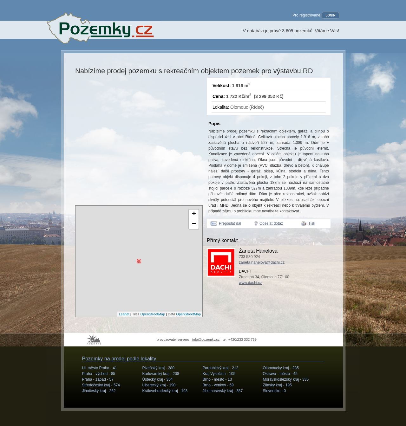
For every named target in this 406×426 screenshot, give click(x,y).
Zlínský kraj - (277, 385)
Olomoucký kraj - (281, 368)
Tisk (311, 223)
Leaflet (124, 314)
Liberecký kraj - (159, 385)
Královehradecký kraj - (165, 391)
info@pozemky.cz (205, 339)
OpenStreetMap (152, 314)
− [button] (194, 224)
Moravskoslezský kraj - (286, 379)
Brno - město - (217, 379)
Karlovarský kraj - (160, 373)
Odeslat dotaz (271, 223)
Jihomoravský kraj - (223, 391)
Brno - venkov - (218, 385)
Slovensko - (274, 391)
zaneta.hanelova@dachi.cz (262, 262)
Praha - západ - (98, 379)
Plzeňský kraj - (158, 368)
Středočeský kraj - (101, 385)
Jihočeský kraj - (99, 391)
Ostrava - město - (280, 373)
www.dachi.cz (250, 283)
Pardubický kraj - (221, 368)
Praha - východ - (98, 373)
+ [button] (194, 214)
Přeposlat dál (230, 223)
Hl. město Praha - (99, 368)
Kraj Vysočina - (219, 373)
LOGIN (330, 15)
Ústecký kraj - (157, 379)
